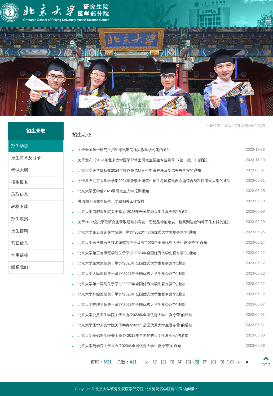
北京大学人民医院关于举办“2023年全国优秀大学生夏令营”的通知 (131, 273)
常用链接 (19, 255)
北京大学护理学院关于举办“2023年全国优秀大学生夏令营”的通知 (131, 304)
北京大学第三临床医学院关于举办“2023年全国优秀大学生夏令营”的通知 (137, 253)
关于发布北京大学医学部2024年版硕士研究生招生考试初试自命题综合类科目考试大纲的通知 (154, 181)
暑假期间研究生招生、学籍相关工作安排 (111, 201)
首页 (228, 126)
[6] (197, 362)
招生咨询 (19, 231)
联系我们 (19, 267)
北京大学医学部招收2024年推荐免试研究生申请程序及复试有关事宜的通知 (139, 170)
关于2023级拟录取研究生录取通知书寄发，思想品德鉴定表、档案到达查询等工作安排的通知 (154, 222)
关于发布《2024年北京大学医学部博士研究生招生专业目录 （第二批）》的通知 (143, 160)
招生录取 (241, 126)
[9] (221, 362)
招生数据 (19, 218)
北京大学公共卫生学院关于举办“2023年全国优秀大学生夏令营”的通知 (135, 315)
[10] (230, 362)
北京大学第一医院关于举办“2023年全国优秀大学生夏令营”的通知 (131, 284)
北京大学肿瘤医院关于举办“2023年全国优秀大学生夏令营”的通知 (131, 294)
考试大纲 (19, 170)
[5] (188, 362)
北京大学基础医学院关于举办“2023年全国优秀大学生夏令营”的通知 (133, 335)
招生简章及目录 (26, 158)
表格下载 (19, 206)
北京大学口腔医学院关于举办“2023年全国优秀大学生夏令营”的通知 (133, 212)
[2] (163, 362)
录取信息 (19, 194)
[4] (180, 362)
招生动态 (19, 145)
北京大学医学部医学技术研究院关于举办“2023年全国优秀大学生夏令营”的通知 (142, 242)
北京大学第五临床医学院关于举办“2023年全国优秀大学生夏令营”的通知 (137, 232)
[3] (171, 362)
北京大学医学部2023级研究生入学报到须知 (113, 191)
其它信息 (19, 243)
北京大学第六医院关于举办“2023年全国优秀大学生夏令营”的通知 (131, 263)
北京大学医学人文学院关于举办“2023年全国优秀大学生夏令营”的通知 (135, 325)
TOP (266, 361)
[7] (205, 362)
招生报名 (19, 182)
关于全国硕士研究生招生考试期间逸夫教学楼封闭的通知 (124, 150)
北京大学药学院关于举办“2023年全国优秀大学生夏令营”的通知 (129, 346)
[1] (155, 362)
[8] (213, 362)
